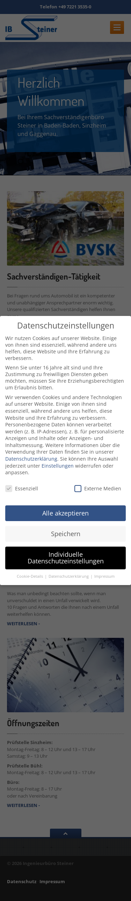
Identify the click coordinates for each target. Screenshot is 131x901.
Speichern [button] (65, 533)
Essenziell (21, 488)
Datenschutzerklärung (31, 458)
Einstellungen (58, 465)
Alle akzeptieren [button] (65, 513)
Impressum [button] (104, 576)
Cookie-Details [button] (30, 576)
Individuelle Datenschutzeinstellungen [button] (66, 557)
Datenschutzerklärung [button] (69, 576)
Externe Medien (97, 488)
